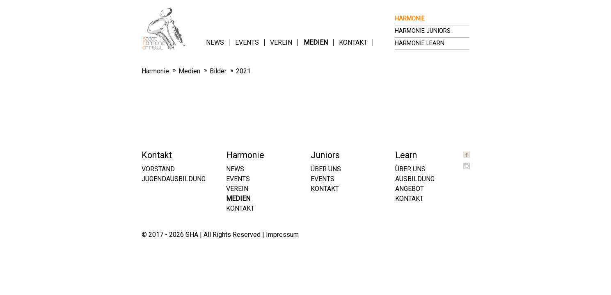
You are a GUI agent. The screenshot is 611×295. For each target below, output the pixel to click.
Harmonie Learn (419, 43)
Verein (281, 42)
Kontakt (353, 42)
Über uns (326, 169)
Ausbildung (415, 179)
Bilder (218, 71)
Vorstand (158, 169)
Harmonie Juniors (423, 30)
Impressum (282, 234)
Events (247, 42)
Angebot (409, 189)
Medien (316, 42)
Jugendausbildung (174, 179)
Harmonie (410, 18)
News (215, 42)
